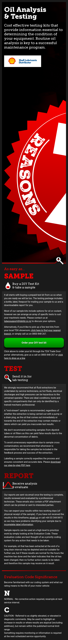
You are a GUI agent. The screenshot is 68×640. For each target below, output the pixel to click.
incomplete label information (18, 524)
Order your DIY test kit (34, 342)
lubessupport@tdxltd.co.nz (17, 321)
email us (34, 517)
